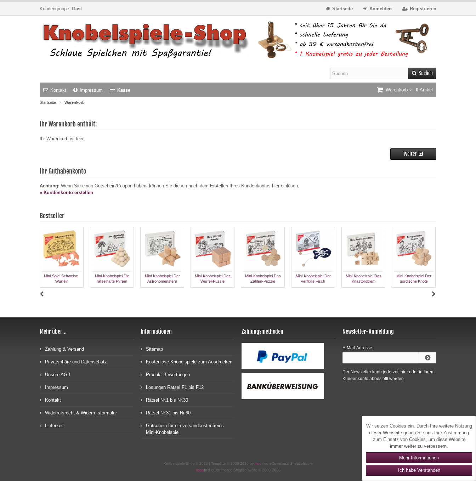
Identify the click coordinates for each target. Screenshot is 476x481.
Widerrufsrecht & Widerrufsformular (78, 412)
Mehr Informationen (419, 457)
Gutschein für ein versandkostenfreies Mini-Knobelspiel (182, 428)
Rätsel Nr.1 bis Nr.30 (164, 400)
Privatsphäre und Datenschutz (73, 361)
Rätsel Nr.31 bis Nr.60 (166, 412)
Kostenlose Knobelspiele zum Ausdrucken (186, 361)
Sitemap (152, 349)
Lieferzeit (52, 425)
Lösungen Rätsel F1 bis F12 (172, 387)
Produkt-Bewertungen (165, 374)
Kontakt (54, 90)
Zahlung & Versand (62, 349)
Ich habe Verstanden (419, 470)
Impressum (88, 90)
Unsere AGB (55, 374)
